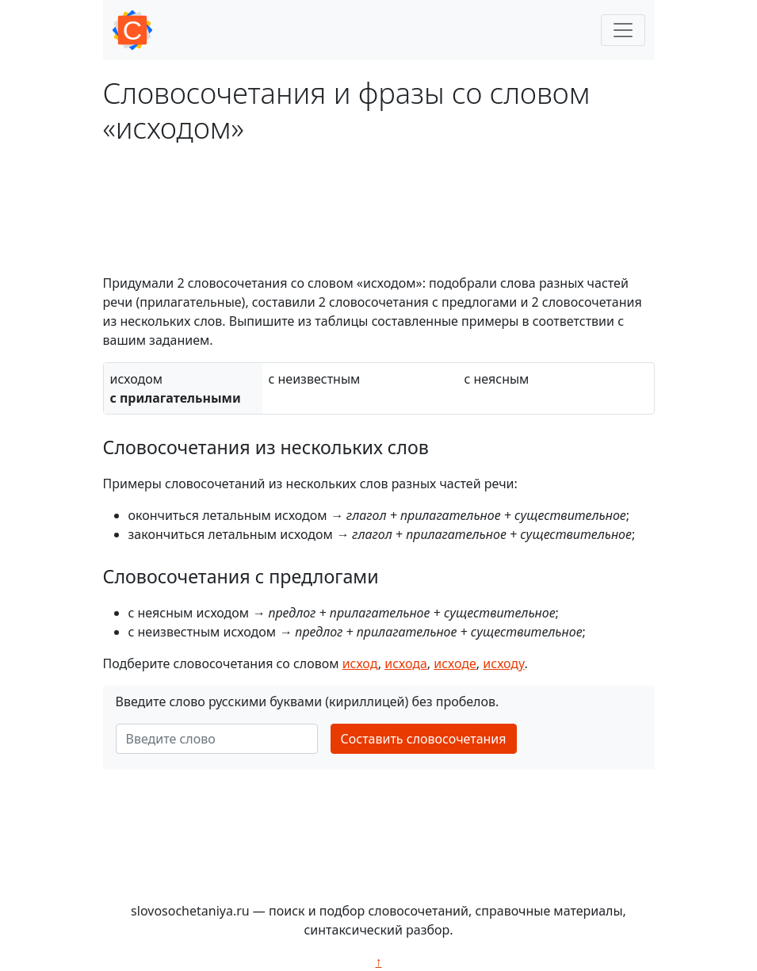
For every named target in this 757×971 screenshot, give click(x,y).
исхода (405, 663)
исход (360, 663)
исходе (455, 663)
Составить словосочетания (424, 738)
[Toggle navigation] (623, 30)
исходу (503, 663)
